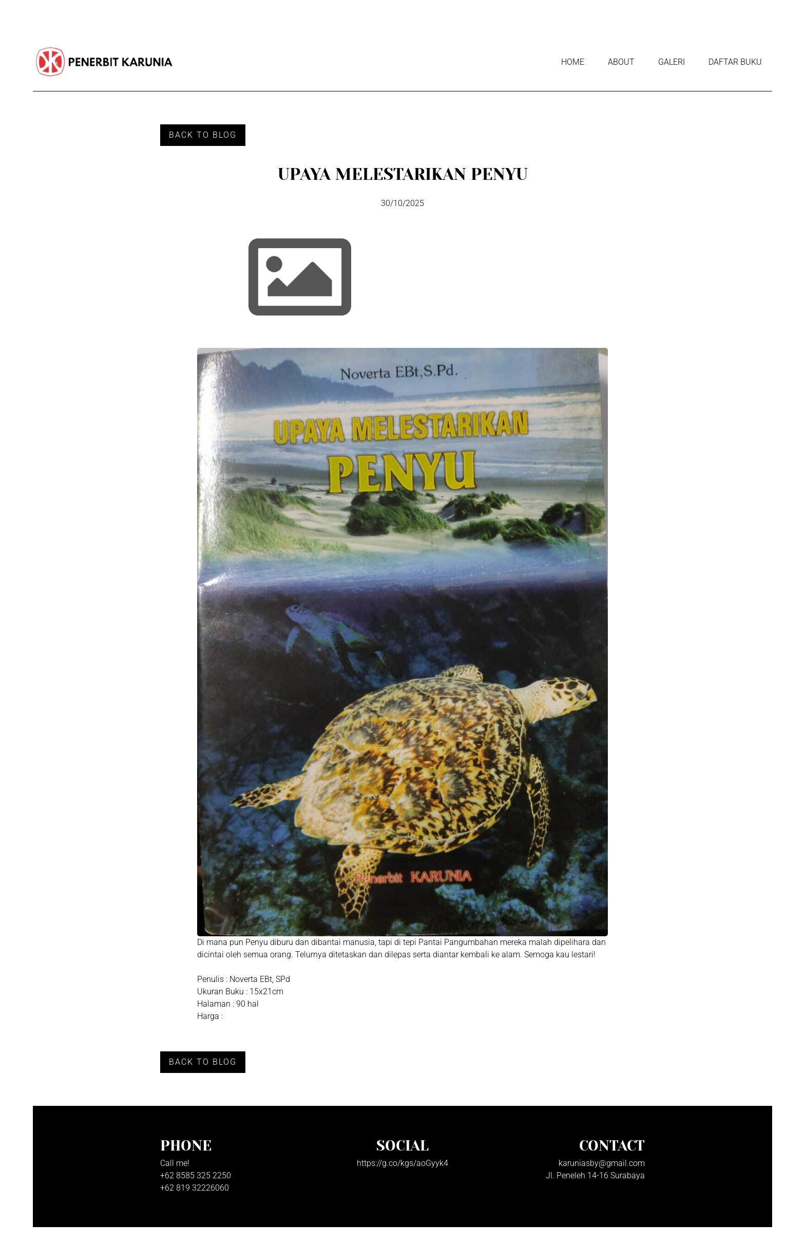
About (621, 62)
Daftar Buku (735, 62)
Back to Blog (203, 135)
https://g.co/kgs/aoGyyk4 (402, 1163)
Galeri (671, 62)
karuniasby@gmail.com (602, 1163)
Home (572, 62)
